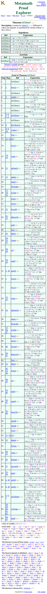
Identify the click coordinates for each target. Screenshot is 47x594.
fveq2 (13, 199)
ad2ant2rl (15, 310)
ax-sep (10, 548)
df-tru (24, 555)
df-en (24, 583)
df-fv (18, 579)
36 (7, 330)
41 (7, 356)
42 (7, 368)
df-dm (24, 573)
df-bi (29, 553)
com (28, 537)
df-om (9, 581)
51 (7, 472)
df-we (30, 571)
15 (7, 168)
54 (7, 452)
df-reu (18, 561)
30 (9, 271)
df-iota (10, 577)
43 (7, 364)
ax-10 (15, 546)
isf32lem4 (15, 497)
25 (7, 240)
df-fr (15, 571)
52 (10, 435)
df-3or (8, 555)
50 (7, 504)
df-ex (38, 555)
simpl (13, 182)
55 (7, 454)
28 (7, 251)
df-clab (33, 557)
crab (28, 529)
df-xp (37, 571)
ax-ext (37, 546)
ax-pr (33, 548)
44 (7, 373)
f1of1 (13, 431)
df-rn (31, 573)
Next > (43, 4)
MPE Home (16, 15)
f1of (13, 135)
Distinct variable (11, 64)
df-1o (10, 583)
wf (22, 535)
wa (33, 527)
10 (7, 131)
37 (7, 332)
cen (36, 537)
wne (14, 529)
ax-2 (41, 542)
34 (7, 310)
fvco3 (13, 146)
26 (7, 234)
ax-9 (7, 546)
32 (7, 400)
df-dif (12, 563)
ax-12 (29, 546)
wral (21, 529)
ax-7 (36, 544)
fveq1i (13, 87)
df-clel (10, 559)
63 (7, 519)
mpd (13, 473)
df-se (22, 571)
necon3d (14, 466)
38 (7, 379)
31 (7, 411)
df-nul (10, 565)
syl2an (13, 193)
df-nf (3, 557)
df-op (4, 567)
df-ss (33, 563)
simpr (13, 319)
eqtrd (13, 261)
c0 (26, 531)
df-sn (31, 565)
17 (7, 190)
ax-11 (22, 546)
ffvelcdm (14, 187)
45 (7, 382)
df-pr (38, 565)
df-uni (11, 567)
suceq (13, 204)
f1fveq (13, 446)
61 (7, 511)
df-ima (4, 575)
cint (3, 533)
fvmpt (13, 240)
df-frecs (25, 581)
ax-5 (23, 544)
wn (14, 527)
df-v (32, 561)
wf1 (31, 535)
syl (12, 139)
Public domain (28, 592)
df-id (25, 569)
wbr (20, 533)
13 (7, 155)
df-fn (25, 577)
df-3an (16, 555)
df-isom (26, 579)
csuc (13, 535)
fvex (13, 230)
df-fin (11, 585)
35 (7, 390)
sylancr (14, 130)
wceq (40, 527)
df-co (17, 573)
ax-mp (32, 542)
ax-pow (25, 548)
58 (7, 474)
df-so (9, 571)
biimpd (14, 460)
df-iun (26, 567)
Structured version (40, 15)
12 (10, 139)
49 (7, 517)
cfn (5, 539)
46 (7, 393)
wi (20, 527)
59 (7, 507)
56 (7, 460)
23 (7, 218)
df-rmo (10, 561)
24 (7, 238)
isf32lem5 (15, 115)
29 (7, 262)
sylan (13, 156)
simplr (13, 426)
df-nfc (18, 559)
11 (7, 139)
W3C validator (42, 592)
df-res (39, 573)
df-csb (4, 563)
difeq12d (14, 217)
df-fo (3, 579)
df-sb (11, 557)
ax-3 (3, 544)
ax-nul (18, 548)
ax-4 (16, 544)
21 (7, 216)
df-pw (24, 565)
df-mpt (11, 569)
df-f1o (11, 579)
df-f (32, 577)
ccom (3, 535)
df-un (19, 563)
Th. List (23, 15)
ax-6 (29, 544)
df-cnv (9, 573)
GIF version (42, 18)
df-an (36, 553)
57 (7, 466)
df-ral (33, 559)
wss (10, 531)
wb (26, 527)
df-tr (18, 569)
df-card (18, 585)
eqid (13, 225)
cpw (33, 531)
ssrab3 (13, 97)
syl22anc (14, 509)
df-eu (25, 557)
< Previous (41, 2)
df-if (16, 565)
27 (7, 243)
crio (21, 537)
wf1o (7, 537)
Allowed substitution (10, 69)
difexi (13, 234)
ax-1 (37, 542)
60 (7, 509)
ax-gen (9, 544)
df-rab (26, 561)
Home (8, 15)
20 (7, 249)
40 (7, 347)
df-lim (36, 575)
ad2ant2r (14, 168)
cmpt (29, 533)
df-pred (12, 575)
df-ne (25, 559)
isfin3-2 (25, 25)
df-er (17, 583)
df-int (19, 567)
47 (7, 402)
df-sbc (40, 561)
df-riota (35, 579)
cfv (14, 537)
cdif (36, 529)
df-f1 (38, 577)
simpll (13, 421)
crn (38, 533)
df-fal (31, 555)
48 (7, 413)
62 (7, 514)
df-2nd (17, 581)
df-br (33, 567)
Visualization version (39, 17)
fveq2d (14, 209)
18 (7, 193)
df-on (28, 575)
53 (7, 440)
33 (7, 300)
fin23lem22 (15, 125)
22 (7, 209)
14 (7, 158)
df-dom (31, 583)
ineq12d (14, 412)
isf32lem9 (27, 588)
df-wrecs (34, 581)
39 (7, 353)
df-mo (18, 557)
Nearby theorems (41, 5)
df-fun (18, 577)
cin (3, 531)
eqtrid (13, 271)
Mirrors (3, 15)
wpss (19, 531)
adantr (13, 177)
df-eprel (32, 569)
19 (7, 195)
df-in (26, 563)
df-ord (21, 575)
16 (7, 260)
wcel (5, 529)
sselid (13, 480)
